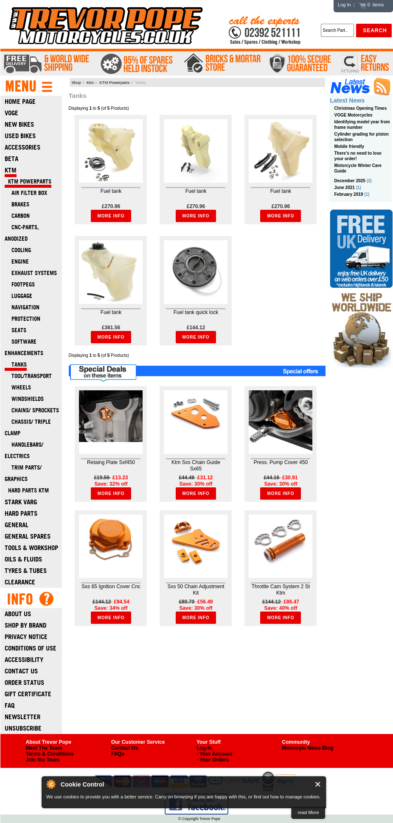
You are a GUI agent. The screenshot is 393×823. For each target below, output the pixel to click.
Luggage (18, 296)
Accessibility (24, 660)
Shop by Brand (25, 625)
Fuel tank (111, 191)
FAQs (117, 754)
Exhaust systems (31, 273)
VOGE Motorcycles (353, 115)
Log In (344, 4)
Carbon (17, 216)
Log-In (204, 748)
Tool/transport (28, 376)
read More (308, 812)
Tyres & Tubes (26, 571)
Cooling (18, 250)
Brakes (17, 204)
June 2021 (344, 187)
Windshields (24, 399)
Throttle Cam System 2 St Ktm (281, 590)
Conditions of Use (30, 648)
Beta (11, 159)
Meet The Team (44, 748)
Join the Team (43, 760)
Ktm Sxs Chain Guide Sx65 (195, 465)
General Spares (28, 536)
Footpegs (20, 284)
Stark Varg (21, 502)
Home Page (20, 101)
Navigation (22, 307)
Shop (76, 82)
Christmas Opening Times (360, 108)
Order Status (24, 682)
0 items (371, 4)
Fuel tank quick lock (196, 312)
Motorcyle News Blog (307, 748)
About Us (18, 614)
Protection (22, 319)
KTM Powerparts (114, 82)
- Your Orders (212, 760)
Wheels (18, 387)
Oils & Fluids (23, 559)
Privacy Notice (26, 637)
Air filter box (26, 193)
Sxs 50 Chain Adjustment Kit (195, 590)
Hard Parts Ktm (27, 490)
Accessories (22, 147)
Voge (11, 113)
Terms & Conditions (50, 754)
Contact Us (21, 671)
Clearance (20, 582)
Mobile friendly (349, 146)
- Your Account (214, 754)
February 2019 (348, 194)
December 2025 (349, 180)
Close (318, 784)
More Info (111, 216)
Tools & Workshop (31, 548)
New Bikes (19, 124)
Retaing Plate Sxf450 (111, 462)
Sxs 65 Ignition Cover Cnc (110, 586)
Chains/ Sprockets (32, 410)
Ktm (90, 82)
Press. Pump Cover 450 (281, 462)
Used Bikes (20, 136)
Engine (17, 262)
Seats (15, 330)
